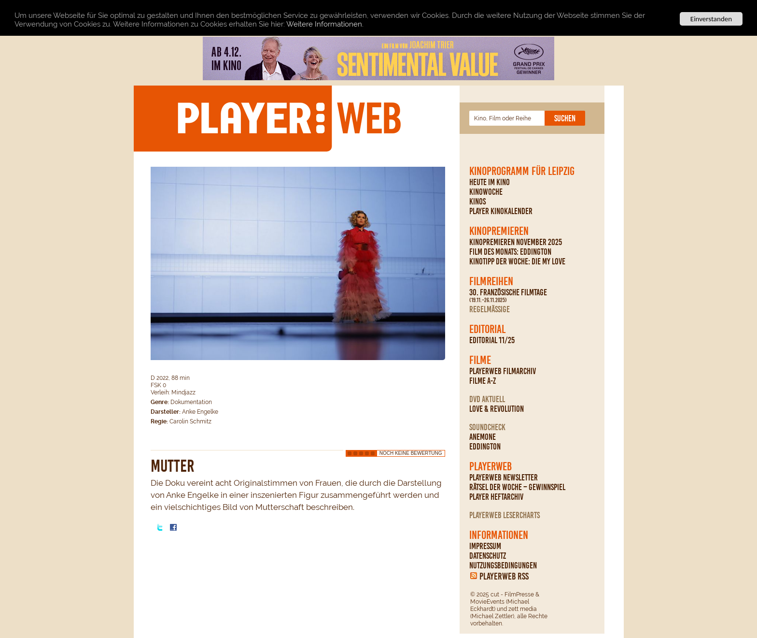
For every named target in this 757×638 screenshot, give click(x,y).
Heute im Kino (489, 182)
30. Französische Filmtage (508, 296)
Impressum (485, 546)
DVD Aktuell (487, 399)
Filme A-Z (482, 381)
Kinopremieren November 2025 (515, 242)
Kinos (477, 201)
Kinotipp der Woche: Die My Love (517, 261)
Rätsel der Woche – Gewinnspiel (517, 487)
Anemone (482, 437)
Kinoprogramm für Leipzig (522, 171)
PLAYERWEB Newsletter (503, 477)
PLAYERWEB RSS (504, 576)
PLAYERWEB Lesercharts (504, 515)
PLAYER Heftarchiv (496, 497)
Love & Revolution (496, 409)
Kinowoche (486, 192)
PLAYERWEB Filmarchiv (502, 371)
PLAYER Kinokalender (501, 211)
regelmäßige (489, 309)
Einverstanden (711, 18)
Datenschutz (487, 555)
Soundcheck (487, 427)
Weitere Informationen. (325, 23)
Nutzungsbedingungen (503, 565)
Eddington (485, 446)
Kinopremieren (499, 231)
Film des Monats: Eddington (510, 251)
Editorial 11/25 (492, 340)
